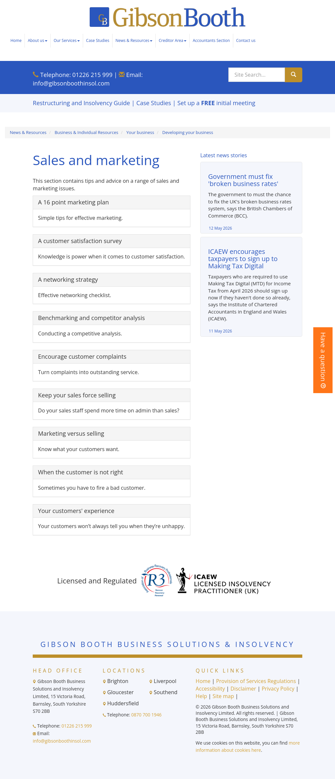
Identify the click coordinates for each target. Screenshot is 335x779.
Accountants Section (211, 40)
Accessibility (210, 688)
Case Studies (97, 40)
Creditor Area (172, 40)
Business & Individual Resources (86, 132)
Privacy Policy (278, 688)
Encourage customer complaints (82, 356)
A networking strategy (68, 279)
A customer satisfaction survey (80, 241)
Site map (223, 696)
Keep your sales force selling (76, 395)
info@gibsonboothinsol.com (71, 83)
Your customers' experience (76, 511)
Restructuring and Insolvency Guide (81, 103)
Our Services (67, 40)
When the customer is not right (80, 472)
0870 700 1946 (146, 715)
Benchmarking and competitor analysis (91, 318)
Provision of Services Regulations (256, 681)
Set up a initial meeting (216, 103)
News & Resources (133, 40)
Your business (140, 132)
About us (37, 40)
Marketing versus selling (71, 433)
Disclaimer (243, 688)
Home (16, 40)
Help (201, 696)
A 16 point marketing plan (73, 202)
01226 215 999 (92, 75)
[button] (323, 360)
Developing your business (187, 132)
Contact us (246, 40)
